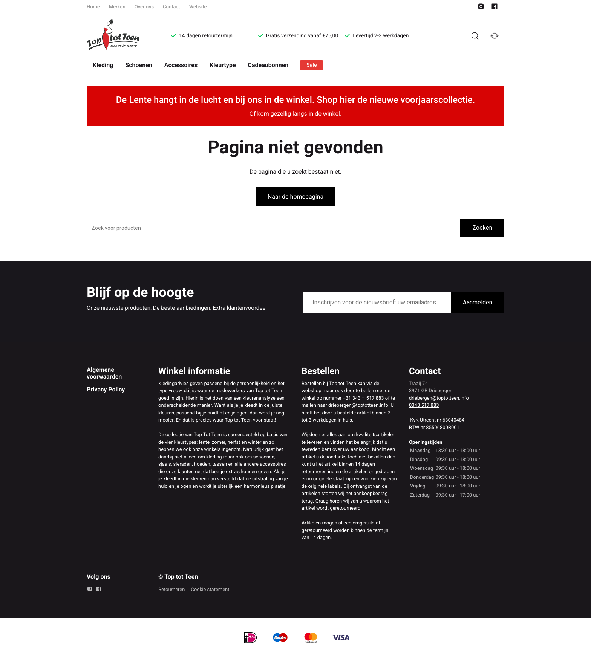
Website (198, 7)
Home (93, 7)
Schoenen (138, 65)
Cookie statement (210, 590)
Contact (171, 7)
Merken (117, 7)
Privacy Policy (106, 389)
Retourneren (171, 590)
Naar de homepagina (295, 196)
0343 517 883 (424, 405)
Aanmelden (477, 302)
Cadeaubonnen (268, 65)
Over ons (144, 7)
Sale (311, 65)
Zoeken (482, 227)
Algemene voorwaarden (104, 373)
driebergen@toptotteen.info (439, 398)
